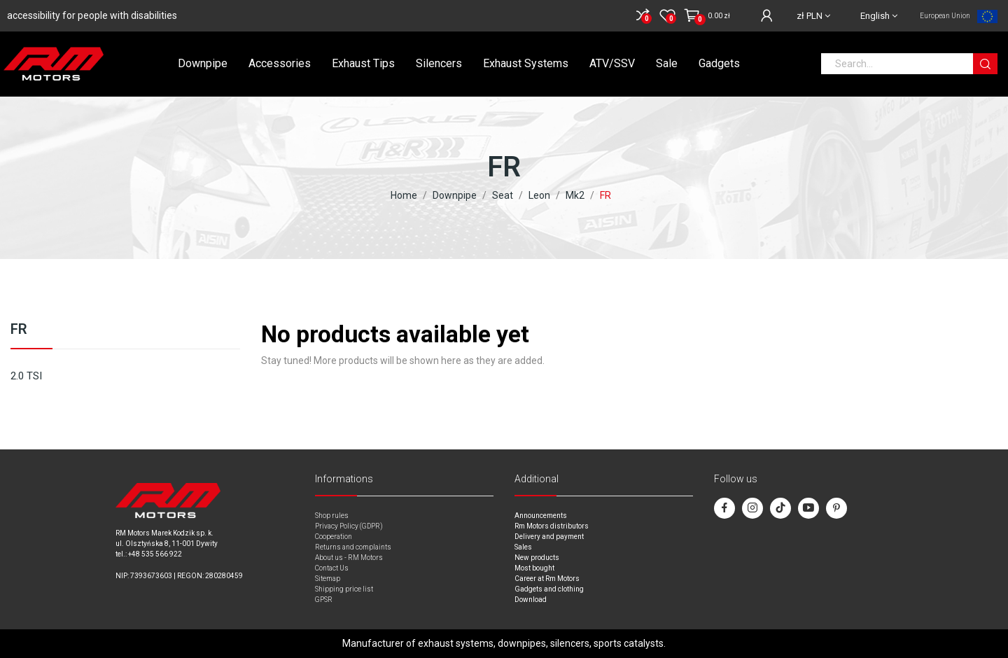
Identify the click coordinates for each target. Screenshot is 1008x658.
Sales (523, 547)
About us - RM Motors (349, 557)
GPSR (323, 599)
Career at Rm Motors (547, 578)
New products (536, 557)
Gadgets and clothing (549, 589)
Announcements (540, 515)
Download (530, 599)
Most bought (534, 568)
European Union (945, 16)
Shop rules (332, 515)
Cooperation (333, 536)
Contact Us (332, 568)
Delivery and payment (549, 536)
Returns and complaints (353, 547)
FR (18, 329)
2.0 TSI (26, 376)
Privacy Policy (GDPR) (349, 526)
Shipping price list (344, 589)
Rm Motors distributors (551, 526)
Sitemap (327, 578)
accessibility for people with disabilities (92, 15)
